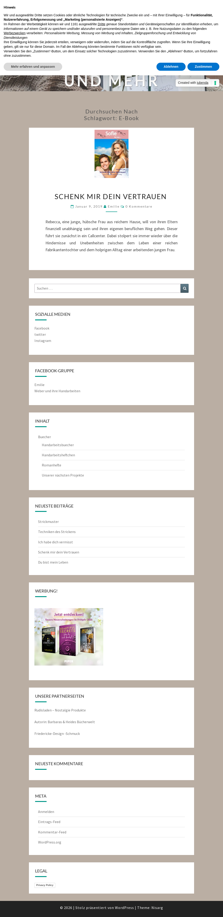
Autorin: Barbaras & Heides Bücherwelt (64, 721)
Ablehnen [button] (171, 66)
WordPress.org (49, 842)
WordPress (124, 907)
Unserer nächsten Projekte (63, 475)
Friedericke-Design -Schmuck (57, 733)
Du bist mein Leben (53, 562)
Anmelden (46, 811)
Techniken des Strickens (57, 531)
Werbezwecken (14, 33)
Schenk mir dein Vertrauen (112, 196)
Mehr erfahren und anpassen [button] (33, 66)
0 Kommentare (138, 206)
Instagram (42, 340)
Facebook (41, 328)
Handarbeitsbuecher (58, 445)
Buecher (44, 437)
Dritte (101, 24)
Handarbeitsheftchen (58, 455)
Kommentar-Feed (52, 832)
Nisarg (157, 907)
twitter (40, 334)
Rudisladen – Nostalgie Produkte (60, 710)
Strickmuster (48, 521)
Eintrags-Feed (49, 821)
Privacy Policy (44, 885)
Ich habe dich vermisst (55, 542)
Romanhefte (51, 465)
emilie (114, 206)
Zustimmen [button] (203, 66)
